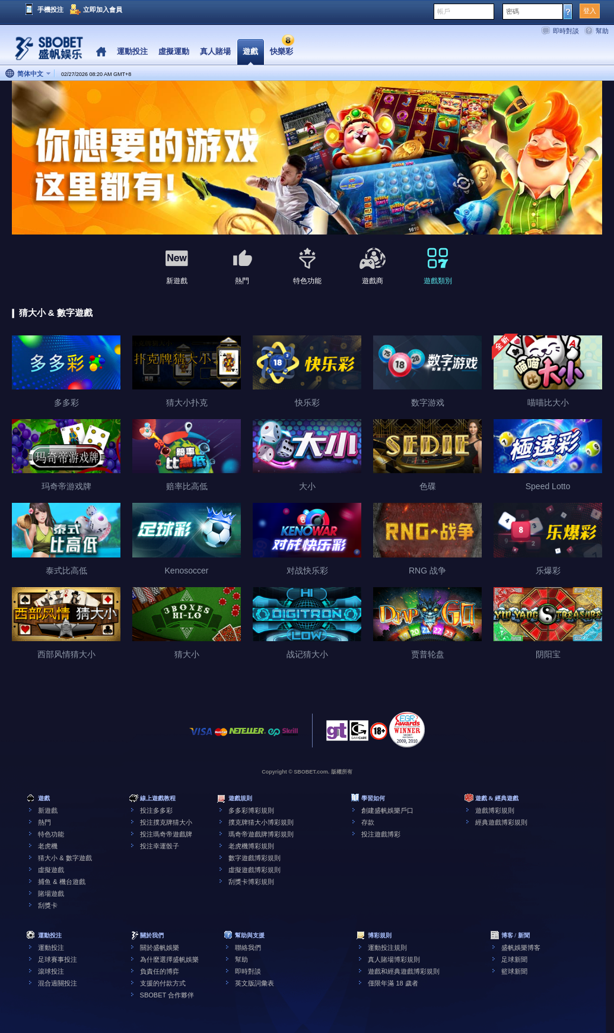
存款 (367, 822)
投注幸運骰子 (159, 846)
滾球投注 (51, 971)
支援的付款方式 (163, 983)
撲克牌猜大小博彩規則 (261, 822)
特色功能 (51, 834)
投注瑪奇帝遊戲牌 (166, 834)
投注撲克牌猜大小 (166, 822)
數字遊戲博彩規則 (254, 857)
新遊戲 (48, 810)
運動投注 (51, 947)
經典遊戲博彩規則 (501, 822)
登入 (589, 10)
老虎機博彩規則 (251, 846)
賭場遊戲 (51, 893)
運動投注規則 (387, 947)
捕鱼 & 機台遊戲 (61, 881)
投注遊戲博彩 (380, 834)
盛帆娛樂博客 (520, 947)
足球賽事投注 (57, 959)
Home (101, 52)
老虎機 (48, 846)
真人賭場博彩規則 (394, 959)
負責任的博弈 (159, 971)
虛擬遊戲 (51, 869)
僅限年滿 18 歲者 (393, 983)
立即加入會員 (102, 9)
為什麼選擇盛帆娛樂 (169, 959)
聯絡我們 (248, 947)
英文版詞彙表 (254, 983)
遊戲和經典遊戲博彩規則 (404, 971)
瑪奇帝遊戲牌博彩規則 (261, 834)
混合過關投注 (57, 983)
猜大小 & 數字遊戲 (64, 857)
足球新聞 (514, 959)
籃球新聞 (514, 971)
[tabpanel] (307, 158)
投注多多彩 (156, 810)
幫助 (602, 30)
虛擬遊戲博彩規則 (254, 869)
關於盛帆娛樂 (159, 947)
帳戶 (443, 11)
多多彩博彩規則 (251, 810)
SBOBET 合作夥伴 (167, 995)
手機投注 (50, 9)
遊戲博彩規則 (494, 810)
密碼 (512, 11)
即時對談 (566, 30)
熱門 (44, 822)
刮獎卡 (48, 905)
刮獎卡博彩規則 (251, 881)
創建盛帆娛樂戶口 (387, 810)
